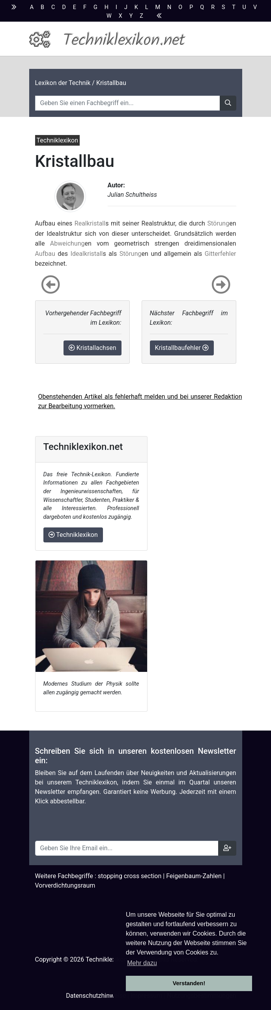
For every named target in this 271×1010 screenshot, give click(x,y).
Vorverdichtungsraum (65, 885)
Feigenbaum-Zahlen (194, 876)
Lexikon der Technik (63, 83)
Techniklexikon (73, 534)
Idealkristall (87, 253)
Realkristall (90, 223)
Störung (218, 223)
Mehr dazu (142, 963)
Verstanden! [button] (189, 983)
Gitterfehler (220, 253)
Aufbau (45, 253)
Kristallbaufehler (182, 347)
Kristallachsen (92, 347)
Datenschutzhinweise (96, 995)
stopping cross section (130, 876)
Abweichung (67, 243)
